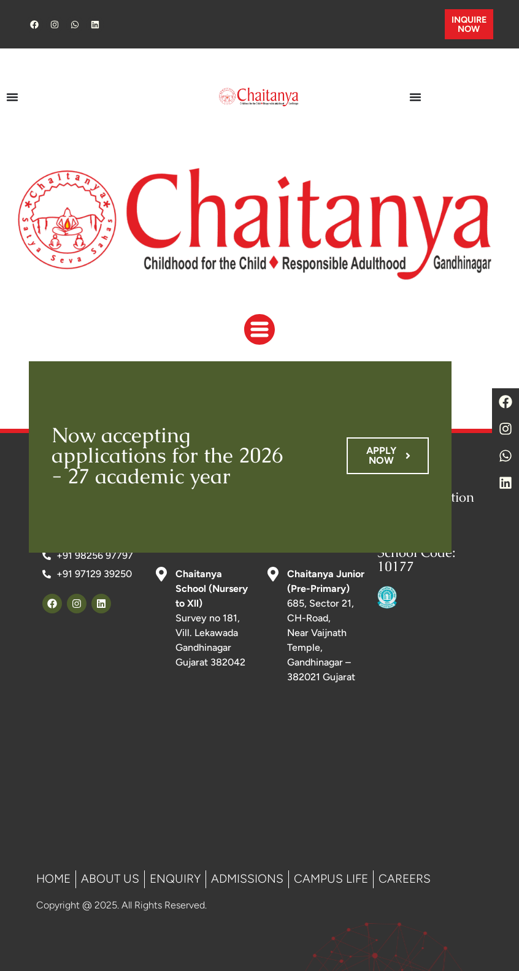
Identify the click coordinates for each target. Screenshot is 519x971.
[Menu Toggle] (12, 97)
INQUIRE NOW (469, 24)
